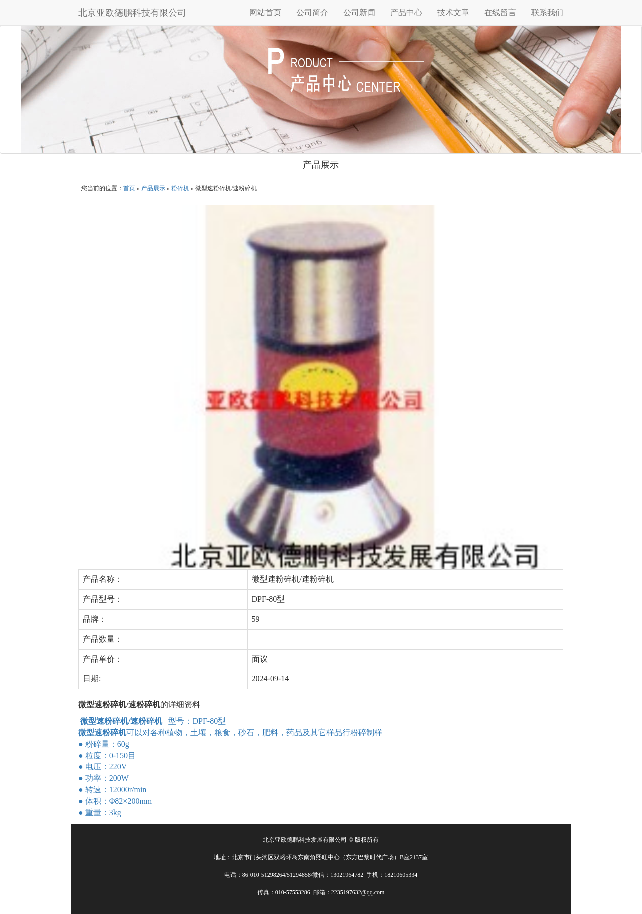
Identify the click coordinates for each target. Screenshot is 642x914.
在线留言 (500, 12)
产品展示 (154, 188)
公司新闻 (360, 12)
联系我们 (548, 12)
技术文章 (454, 12)
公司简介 (312, 12)
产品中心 (406, 12)
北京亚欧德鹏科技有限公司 (132, 13)
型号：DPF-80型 (153, 721)
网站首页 (266, 12)
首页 (130, 188)
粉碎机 (181, 188)
